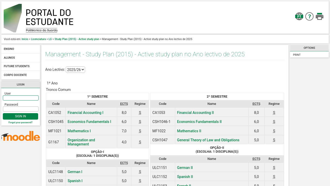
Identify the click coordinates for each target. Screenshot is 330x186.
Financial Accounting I (85, 113)
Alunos (9, 57)
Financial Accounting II (195, 113)
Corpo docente (15, 75)
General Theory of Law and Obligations (208, 140)
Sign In (20, 116)
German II (185, 168)
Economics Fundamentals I (89, 122)
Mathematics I (79, 131)
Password (11, 104)
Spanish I (75, 181)
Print (297, 55)
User (8, 93)
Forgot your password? (20, 122)
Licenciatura (38, 39)
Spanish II (185, 177)
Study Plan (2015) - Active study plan (77, 39)
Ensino (9, 49)
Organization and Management (81, 142)
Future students (17, 66)
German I (75, 172)
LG (50, 39)
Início (25, 39)
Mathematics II (189, 131)
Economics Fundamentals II (199, 122)
